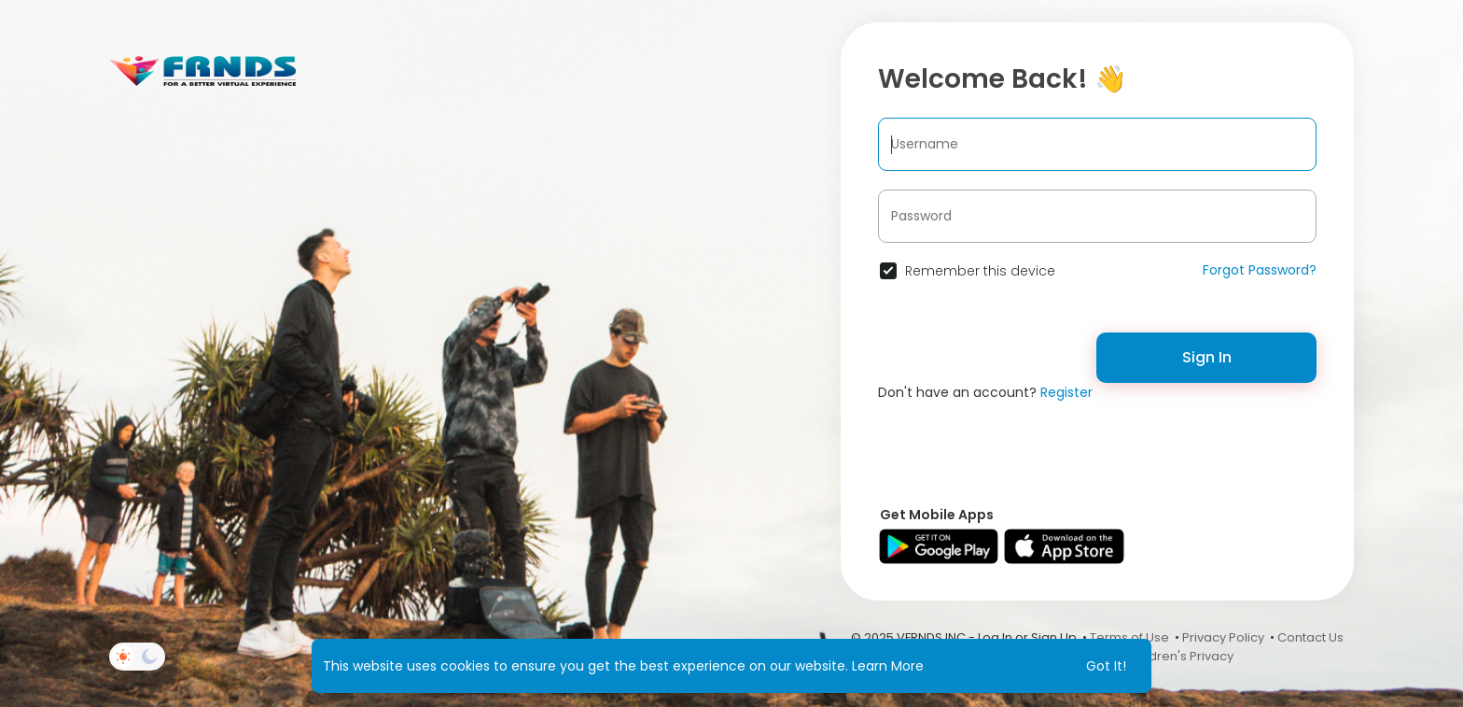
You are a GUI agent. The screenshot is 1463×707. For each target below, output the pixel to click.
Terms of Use (1129, 637)
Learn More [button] (888, 666)
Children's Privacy (1179, 656)
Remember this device (980, 271)
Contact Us (1310, 637)
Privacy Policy (1223, 637)
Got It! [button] (1106, 666)
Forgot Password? (1260, 270)
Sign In (1207, 357)
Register (1066, 392)
